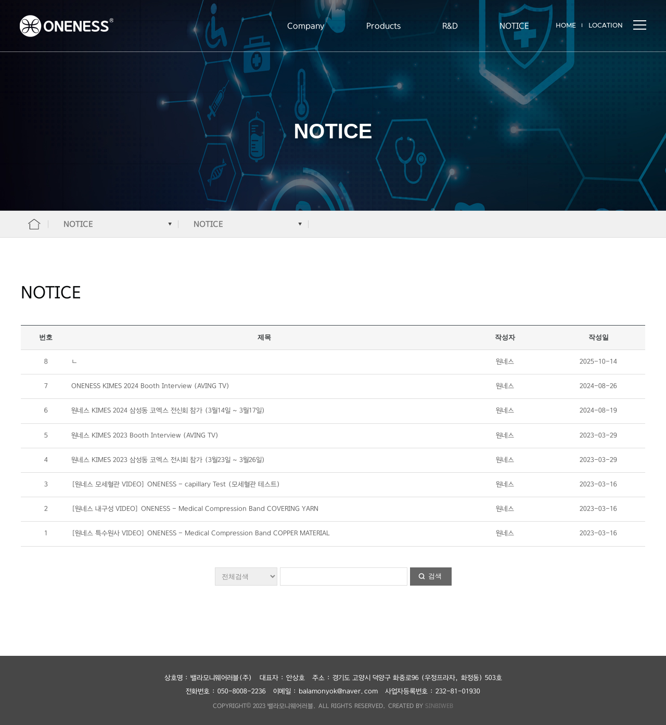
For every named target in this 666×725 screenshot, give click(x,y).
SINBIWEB (439, 706)
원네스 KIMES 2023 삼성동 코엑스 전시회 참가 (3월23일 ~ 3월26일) (168, 460)
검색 (435, 576)
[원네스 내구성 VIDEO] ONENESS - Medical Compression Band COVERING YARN (194, 509)
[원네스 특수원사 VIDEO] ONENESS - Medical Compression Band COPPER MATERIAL (200, 533)
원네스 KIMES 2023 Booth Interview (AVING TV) (145, 435)
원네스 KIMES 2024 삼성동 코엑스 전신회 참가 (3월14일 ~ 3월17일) (168, 410)
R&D (450, 26)
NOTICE (514, 26)
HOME (566, 25)
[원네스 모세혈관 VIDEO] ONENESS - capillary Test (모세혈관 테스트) (175, 484)
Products (383, 26)
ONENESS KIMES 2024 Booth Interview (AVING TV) (150, 386)
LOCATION (605, 25)
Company (306, 26)
